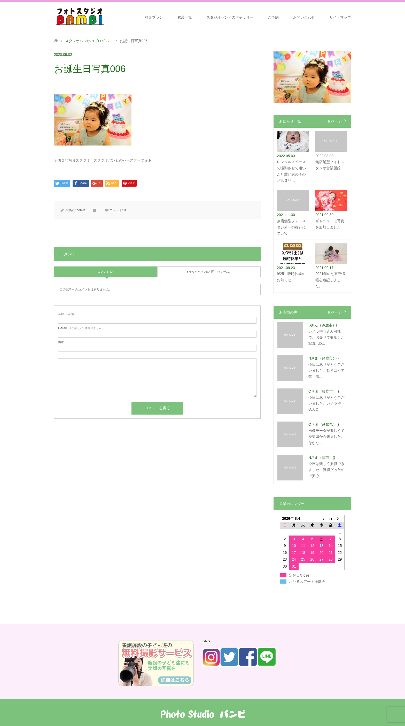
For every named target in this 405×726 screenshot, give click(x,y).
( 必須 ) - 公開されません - (81, 328)
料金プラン (154, 17)
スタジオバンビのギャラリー (229, 17)
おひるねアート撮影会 (307, 581)
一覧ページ (333, 121)
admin (81, 210)
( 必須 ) (66, 314)
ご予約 (273, 17)
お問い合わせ (304, 17)
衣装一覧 (184, 17)
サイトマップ (340, 17)
